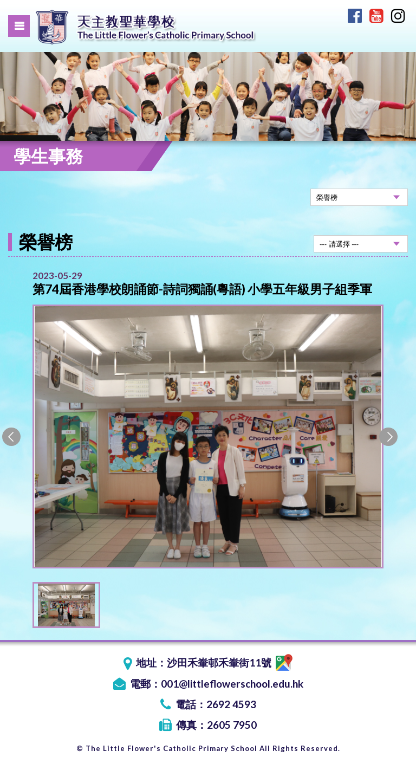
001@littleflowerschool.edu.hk (232, 683)
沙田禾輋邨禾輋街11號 (229, 662)
